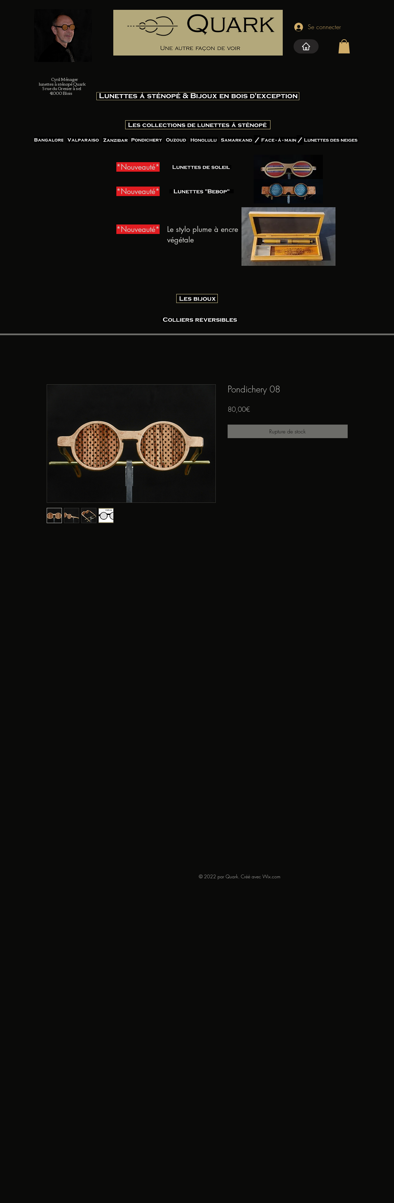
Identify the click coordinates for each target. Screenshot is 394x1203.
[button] (344, 46)
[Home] (306, 46)
